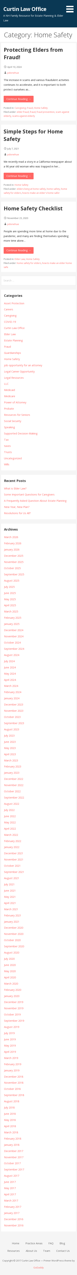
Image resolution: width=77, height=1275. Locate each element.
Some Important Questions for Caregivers (29, 494)
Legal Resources (14, 377)
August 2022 (11, 803)
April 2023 (10, 754)
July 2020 (9, 958)
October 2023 (12, 717)
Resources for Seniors (17, 415)
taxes (7, 446)
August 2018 (11, 1101)
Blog (62, 1243)
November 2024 (13, 636)
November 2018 (13, 1082)
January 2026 (11, 549)
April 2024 (10, 680)
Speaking (9, 427)
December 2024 (13, 630)
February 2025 (12, 617)
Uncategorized (13, 458)
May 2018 (10, 1120)
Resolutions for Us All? (17, 513)
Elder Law (20, 259)
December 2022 (13, 779)
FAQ (50, 1243)
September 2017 (14, 1169)
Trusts (8, 452)
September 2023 (14, 723)
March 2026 (11, 537)
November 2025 (13, 562)
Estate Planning (13, 340)
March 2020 (11, 983)
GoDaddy (38, 1267)
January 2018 (11, 1145)
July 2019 (9, 1033)
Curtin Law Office (24, 8)
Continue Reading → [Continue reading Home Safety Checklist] (18, 250)
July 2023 (9, 735)
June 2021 (10, 890)
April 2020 (10, 977)
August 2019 (11, 1027)
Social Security (12, 421)
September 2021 (14, 872)
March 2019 (11, 1058)
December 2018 (13, 1076)
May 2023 (10, 748)
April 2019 (10, 1051)
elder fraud (23, 111)
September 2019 (14, 1020)
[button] (71, 7)
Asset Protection (14, 303)
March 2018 (11, 1132)
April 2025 (10, 605)
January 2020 (11, 996)
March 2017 (11, 1200)
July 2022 (9, 810)
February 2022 (12, 841)
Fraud (30, 107)
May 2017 (10, 1188)
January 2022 (11, 847)
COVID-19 (10, 322)
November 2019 (13, 1008)
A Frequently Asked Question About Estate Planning (35, 500)
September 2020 (14, 946)
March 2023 (11, 760)
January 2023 (11, 772)
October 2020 (12, 940)
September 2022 (14, 797)
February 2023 (12, 766)
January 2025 (11, 624)
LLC (6, 383)
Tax (6, 439)
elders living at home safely (31, 188)
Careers (8, 309)
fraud (33, 111)
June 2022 (10, 816)
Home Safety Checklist (33, 208)
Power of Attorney (15, 402)
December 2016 (13, 1219)
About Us (31, 1251)
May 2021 (10, 896)
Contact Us (63, 1251)
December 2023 (13, 704)
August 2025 (11, 580)
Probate (9, 408)
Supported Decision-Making (21, 433)
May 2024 (10, 673)
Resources (13, 1251)
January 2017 (11, 1213)
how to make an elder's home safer (41, 192)
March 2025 (11, 611)
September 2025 (14, 574)
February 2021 (12, 915)
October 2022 (12, 791)
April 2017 (10, 1194)
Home (15, 1243)
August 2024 (11, 655)
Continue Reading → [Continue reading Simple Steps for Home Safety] (18, 176)
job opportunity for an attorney (23, 365)
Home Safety (41, 107)
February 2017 (12, 1206)
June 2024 (10, 667)
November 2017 (13, 1157)
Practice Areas (34, 1243)
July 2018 (9, 1107)
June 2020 (10, 965)
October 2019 (12, 1014)
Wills (6, 464)
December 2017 (13, 1151)
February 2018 (12, 1138)
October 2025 (12, 568)
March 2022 (11, 835)
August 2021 (11, 878)
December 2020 (13, 927)
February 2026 (12, 543)
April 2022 (10, 828)
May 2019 (10, 1045)
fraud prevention (46, 111)
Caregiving (20, 107)
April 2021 (10, 903)
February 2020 (12, 990)
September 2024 (14, 648)
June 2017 (10, 1182)
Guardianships (12, 353)
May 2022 (10, 822)
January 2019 (11, 1070)
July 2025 (9, 587)
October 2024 (12, 642)
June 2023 (10, 742)
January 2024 (11, 698)
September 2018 (14, 1095)
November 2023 (13, 710)
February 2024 (12, 692)
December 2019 (13, 1002)
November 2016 (13, 1225)
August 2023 (11, 729)
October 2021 (12, 865)
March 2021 (11, 909)
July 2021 (9, 884)
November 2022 (13, 785)
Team (46, 1251)
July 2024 (9, 661)
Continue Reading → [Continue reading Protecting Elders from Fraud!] (18, 99)
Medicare (9, 396)
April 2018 (10, 1126)
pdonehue (13, 72)
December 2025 (13, 555)
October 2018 (12, 1089)
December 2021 (13, 853)
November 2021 (13, 859)
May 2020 (10, 971)
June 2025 (10, 593)
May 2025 (10, 599)
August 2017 (11, 1175)
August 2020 (11, 952)
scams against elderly (23, 116)
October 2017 (12, 1163)
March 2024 (11, 686)
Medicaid (9, 390)
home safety (53, 188)
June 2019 (10, 1039)
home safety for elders (29, 263)
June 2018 (10, 1113)
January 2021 (11, 921)
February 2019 (12, 1064)
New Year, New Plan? (17, 507)
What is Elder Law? (15, 488)
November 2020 (13, 934)
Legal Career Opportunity (19, 371)
